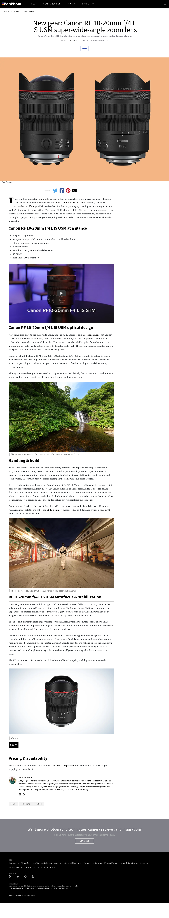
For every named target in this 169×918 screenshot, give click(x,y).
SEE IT (13, 745)
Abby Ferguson (70, 41)
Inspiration (88, 4)
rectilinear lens (92, 334)
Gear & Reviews (51, 4)
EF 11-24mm (53, 509)
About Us (25, 863)
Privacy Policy (110, 863)
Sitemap (144, 863)
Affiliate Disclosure (46, 867)
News (34, 4)
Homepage (14, 863)
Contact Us (30, 867)
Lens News (29, 12)
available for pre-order (64, 765)
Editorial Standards (72, 863)
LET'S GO (84, 841)
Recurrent (17, 895)
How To (71, 4)
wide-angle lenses (47, 199)
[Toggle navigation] (165, 4)
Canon (39, 804)
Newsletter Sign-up (93, 863)
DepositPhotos (16, 867)
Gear (16, 12)
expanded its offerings (25, 206)
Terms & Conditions (128, 863)
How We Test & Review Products (46, 863)
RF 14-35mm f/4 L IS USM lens (70, 202)
